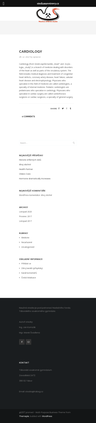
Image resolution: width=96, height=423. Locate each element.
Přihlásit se (26, 263)
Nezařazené (26, 242)
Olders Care (25, 174)
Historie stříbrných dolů (30, 159)
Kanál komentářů (29, 273)
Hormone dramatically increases (34, 178)
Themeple (24, 416)
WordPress (47, 416)
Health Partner (26, 169)
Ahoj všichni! (25, 164)
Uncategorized (27, 247)
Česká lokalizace (28, 277)
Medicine (25, 237)
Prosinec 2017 (25, 216)
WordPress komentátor (29, 195)
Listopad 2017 (25, 221)
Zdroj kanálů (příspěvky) (32, 268)
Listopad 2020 (25, 211)
